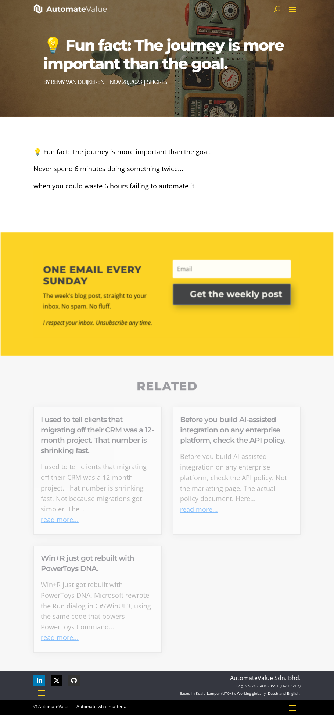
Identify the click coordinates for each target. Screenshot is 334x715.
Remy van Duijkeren (77, 82)
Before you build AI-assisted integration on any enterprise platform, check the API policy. (232, 430)
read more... (60, 519)
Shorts (157, 82)
